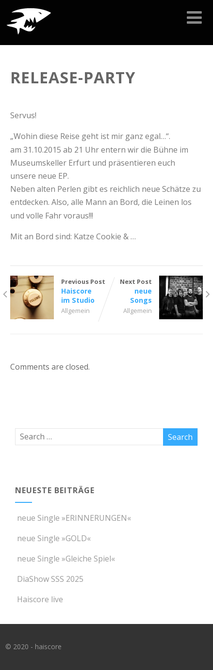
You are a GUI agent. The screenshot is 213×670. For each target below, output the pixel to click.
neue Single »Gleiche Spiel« (65, 558)
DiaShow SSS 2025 (49, 579)
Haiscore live (39, 599)
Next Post (155, 291)
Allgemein (75, 310)
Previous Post (58, 291)
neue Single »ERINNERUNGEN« (73, 518)
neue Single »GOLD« (53, 538)
